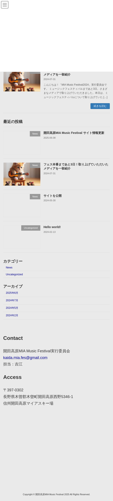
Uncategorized (14, 274)
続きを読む (100, 105)
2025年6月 (12, 292)
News (9, 267)
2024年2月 (12, 315)
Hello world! (52, 227)
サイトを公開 (53, 195)
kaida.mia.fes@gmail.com (25, 358)
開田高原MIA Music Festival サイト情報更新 (74, 133)
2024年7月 (12, 300)
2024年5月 (12, 307)
